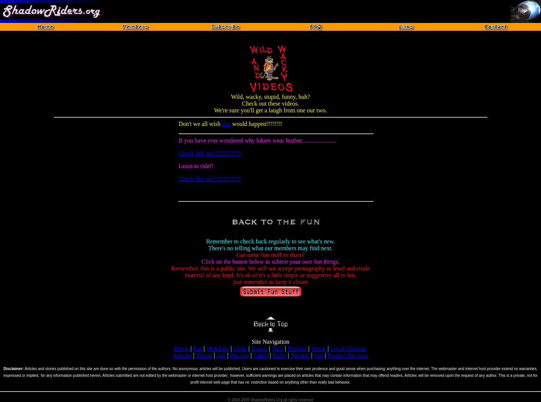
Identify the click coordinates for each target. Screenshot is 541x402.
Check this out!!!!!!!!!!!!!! (209, 153)
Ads (221, 355)
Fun (318, 355)
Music (318, 348)
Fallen (260, 355)
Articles (182, 355)
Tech (277, 348)
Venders (300, 355)
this (226, 124)
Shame (204, 355)
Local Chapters (348, 348)
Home (181, 348)
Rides (279, 355)
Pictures (297, 348)
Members (217, 348)
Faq (197, 348)
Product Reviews (348, 355)
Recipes (239, 355)
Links (240, 348)
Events (259, 348)
